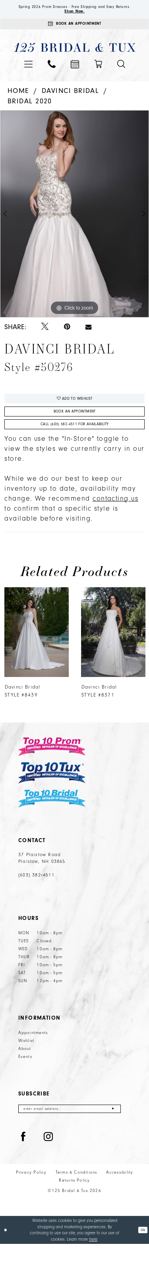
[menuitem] (28, 75)
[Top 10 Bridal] (51, 819)
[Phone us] (51, 75)
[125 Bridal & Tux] (74, 59)
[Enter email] (69, 1130)
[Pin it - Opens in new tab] (67, 338)
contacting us (115, 519)
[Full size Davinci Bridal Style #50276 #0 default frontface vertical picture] (74, 225)
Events (25, 1077)
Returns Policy (74, 1203)
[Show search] (121, 75)
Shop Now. (75, 19)
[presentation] (36, 652)
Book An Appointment (75, 427)
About (24, 1069)
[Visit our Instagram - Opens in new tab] (48, 1160)
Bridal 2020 (30, 112)
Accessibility (120, 1195)
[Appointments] (74, 34)
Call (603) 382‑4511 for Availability (75, 443)
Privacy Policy (31, 1195)
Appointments (33, 1053)
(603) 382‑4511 (36, 895)
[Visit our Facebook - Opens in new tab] (23, 1160)
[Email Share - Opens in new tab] (88, 338)
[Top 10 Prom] (51, 767)
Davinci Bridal (70, 102)
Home (18, 102)
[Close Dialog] (7, 1253)
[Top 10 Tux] (51, 793)
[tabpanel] (74, 225)
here (93, 1262)
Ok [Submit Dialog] (142, 1252)
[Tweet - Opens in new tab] (45, 338)
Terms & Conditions (76, 1195)
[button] (28, 75)
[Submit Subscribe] (112, 1130)
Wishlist (26, 1061)
